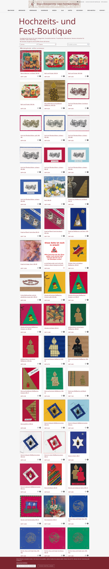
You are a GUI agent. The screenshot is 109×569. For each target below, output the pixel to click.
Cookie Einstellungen (46, 566)
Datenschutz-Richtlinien (21, 562)
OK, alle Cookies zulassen (26, 566)
